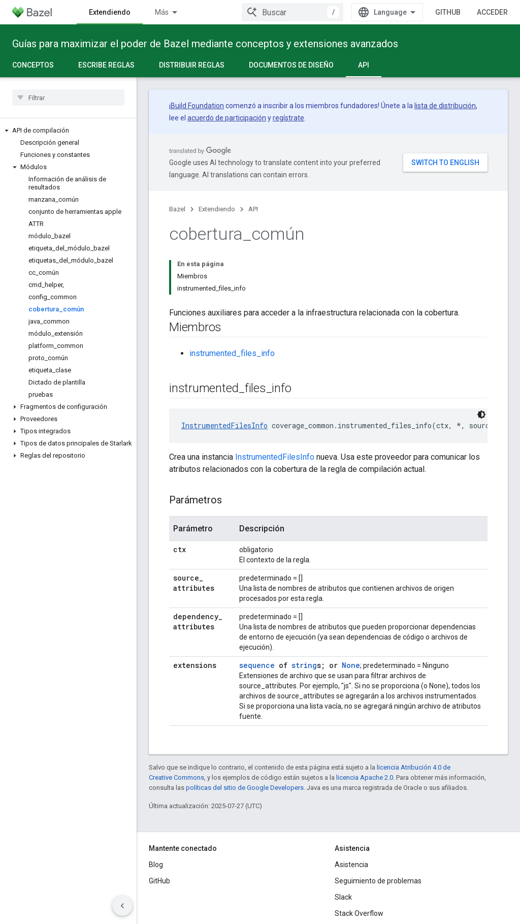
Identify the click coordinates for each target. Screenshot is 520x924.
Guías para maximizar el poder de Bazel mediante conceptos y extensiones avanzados (205, 44)
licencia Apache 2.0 (364, 777)
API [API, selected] (363, 65)
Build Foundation (197, 106)
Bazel (177, 209)
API (253, 209)
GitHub (448, 12)
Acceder (492, 12)
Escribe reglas (106, 65)
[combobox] (292, 12)
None (351, 665)
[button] (68, 130)
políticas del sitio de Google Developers (245, 787)
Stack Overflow (359, 913)
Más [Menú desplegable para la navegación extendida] (162, 12)
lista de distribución (445, 106)
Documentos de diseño (291, 65)
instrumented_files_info (232, 353)
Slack (343, 897)
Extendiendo (217, 209)
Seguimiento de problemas (378, 881)
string (304, 665)
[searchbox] (68, 97)
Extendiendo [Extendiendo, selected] (110, 12)
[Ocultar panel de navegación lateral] (122, 906)
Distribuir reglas (191, 65)
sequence (257, 665)
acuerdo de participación (226, 118)
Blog (156, 865)
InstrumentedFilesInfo (224, 425)
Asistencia (351, 865)
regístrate (288, 118)
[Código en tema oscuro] (481, 414)
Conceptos (33, 65)
